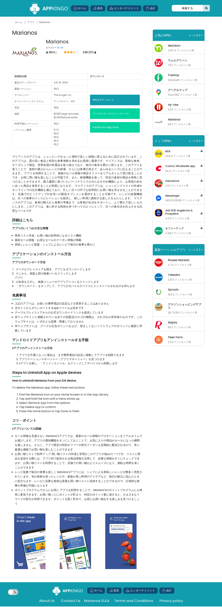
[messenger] (201, 195)
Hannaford (172, 181)
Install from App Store (106, 127)
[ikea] (201, 151)
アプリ (31, 22)
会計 (150, 8)
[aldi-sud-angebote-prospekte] (201, 213)
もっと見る (196, 35)
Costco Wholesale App (180, 166)
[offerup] (201, 228)
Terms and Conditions (133, 600)
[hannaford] (201, 180)
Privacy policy (171, 600)
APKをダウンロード (103, 100)
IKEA (167, 151)
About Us (47, 600)
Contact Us (70, 600)
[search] (206, 8)
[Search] (187, 8)
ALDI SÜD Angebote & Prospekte (179, 212)
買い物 (60, 47)
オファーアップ (174, 228)
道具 (98, 8)
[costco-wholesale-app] (201, 165)
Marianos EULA (97, 600)
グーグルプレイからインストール (111, 113)
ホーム (80, 8)
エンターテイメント (124, 8)
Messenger (172, 195)
